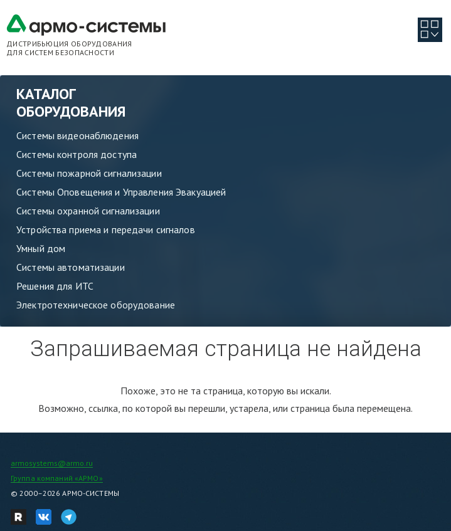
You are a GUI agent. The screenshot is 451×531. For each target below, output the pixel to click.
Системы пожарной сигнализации (89, 173)
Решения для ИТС (54, 286)
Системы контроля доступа (76, 154)
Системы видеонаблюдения (77, 135)
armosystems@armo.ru (52, 463)
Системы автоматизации (70, 267)
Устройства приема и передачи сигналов (105, 229)
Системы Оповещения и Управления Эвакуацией (121, 192)
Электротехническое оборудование (95, 304)
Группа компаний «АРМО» (57, 478)
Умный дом (40, 248)
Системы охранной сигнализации (88, 210)
